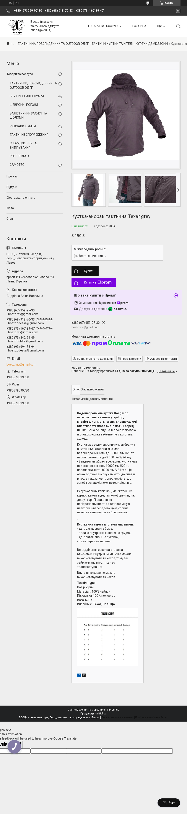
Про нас (12, 176)
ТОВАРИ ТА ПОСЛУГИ (103, 26)
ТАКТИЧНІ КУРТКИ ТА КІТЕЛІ (112, 43)
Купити (89, 271)
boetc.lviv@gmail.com (21, 364)
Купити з (98, 282)
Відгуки (12, 187)
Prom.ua (114, 709)
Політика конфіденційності (151, 717)
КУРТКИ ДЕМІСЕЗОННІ (152, 43)
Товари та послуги (20, 74)
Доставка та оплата (21, 197)
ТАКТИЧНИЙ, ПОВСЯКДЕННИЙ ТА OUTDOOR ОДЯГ (53, 43)
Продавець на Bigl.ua (93, 713)
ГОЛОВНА (139, 26)
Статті (11, 218)
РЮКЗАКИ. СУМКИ (23, 126)
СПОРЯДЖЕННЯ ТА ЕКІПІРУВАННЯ (23, 145)
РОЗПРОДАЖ (19, 156)
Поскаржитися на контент (117, 717)
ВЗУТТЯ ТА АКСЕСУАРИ (27, 96)
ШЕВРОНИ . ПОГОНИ (24, 104)
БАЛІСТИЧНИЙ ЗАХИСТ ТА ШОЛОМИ (28, 115)
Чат (169, 803)
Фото (10, 208)
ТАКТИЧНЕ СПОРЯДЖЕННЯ (29, 134)
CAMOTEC (17, 164)
